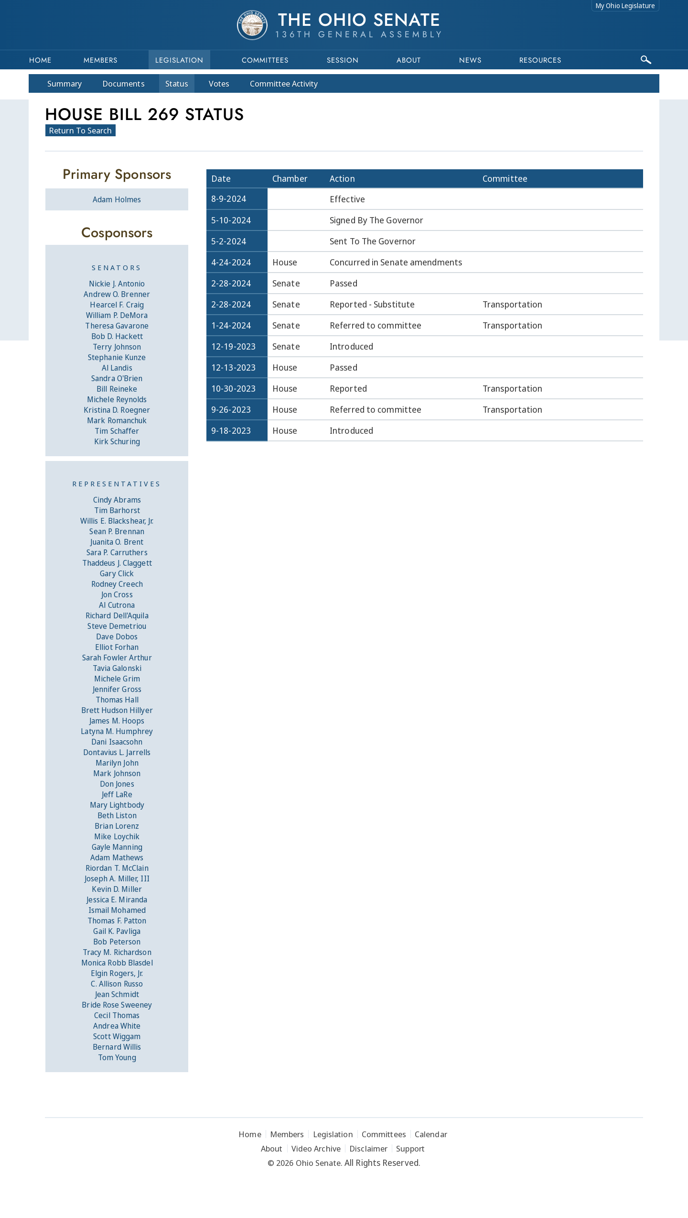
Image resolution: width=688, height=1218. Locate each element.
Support (410, 1148)
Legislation (179, 60)
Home (40, 60)
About (409, 60)
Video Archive (316, 1148)
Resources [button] (540, 60)
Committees (265, 60)
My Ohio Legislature (625, 5)
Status (176, 83)
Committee (284, 83)
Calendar (431, 1134)
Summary (64, 83)
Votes (219, 83)
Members (101, 60)
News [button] (470, 60)
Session (343, 60)
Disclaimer (368, 1148)
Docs (123, 83)
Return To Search (80, 130)
